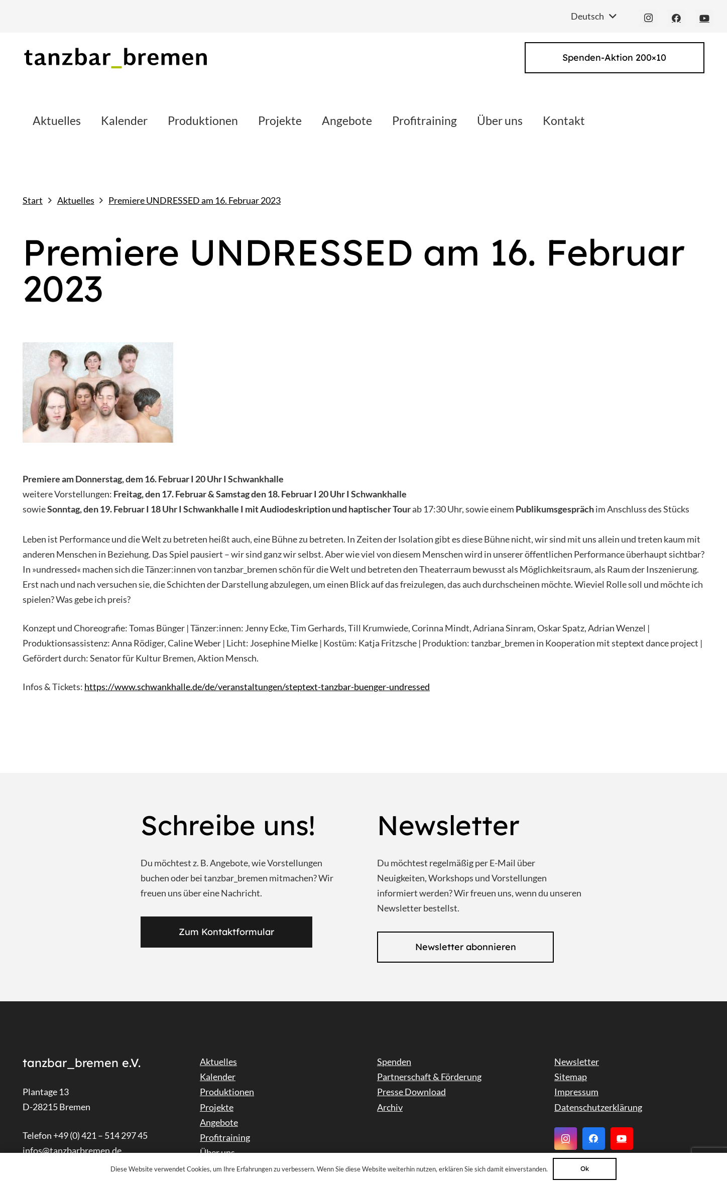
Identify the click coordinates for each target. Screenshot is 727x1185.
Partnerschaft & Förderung (429, 1076)
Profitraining (225, 1137)
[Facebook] (676, 18)
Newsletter (576, 1061)
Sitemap (570, 1076)
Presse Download (411, 1091)
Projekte (216, 1107)
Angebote (219, 1122)
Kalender (217, 1076)
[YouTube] (704, 18)
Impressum (576, 1091)
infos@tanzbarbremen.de (72, 1150)
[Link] (115, 58)
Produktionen (227, 1091)
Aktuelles (218, 1061)
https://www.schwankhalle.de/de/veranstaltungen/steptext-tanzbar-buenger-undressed (257, 686)
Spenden (394, 1061)
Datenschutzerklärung (598, 1107)
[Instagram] (648, 18)
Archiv (390, 1107)
